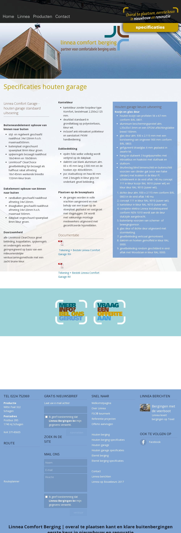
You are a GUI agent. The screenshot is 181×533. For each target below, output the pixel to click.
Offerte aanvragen (102, 424)
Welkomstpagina (101, 403)
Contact (96, 471)
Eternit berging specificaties (108, 460)
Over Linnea (99, 408)
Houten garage (100, 445)
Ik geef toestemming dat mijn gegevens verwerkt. (65, 420)
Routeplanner (11, 481)
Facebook (150, 442)
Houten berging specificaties (108, 439)
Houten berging (101, 434)
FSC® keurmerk (101, 413)
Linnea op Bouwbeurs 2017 (108, 481)
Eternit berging (100, 455)
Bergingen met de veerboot (163, 408)
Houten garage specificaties (108, 450)
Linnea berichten (101, 476)
